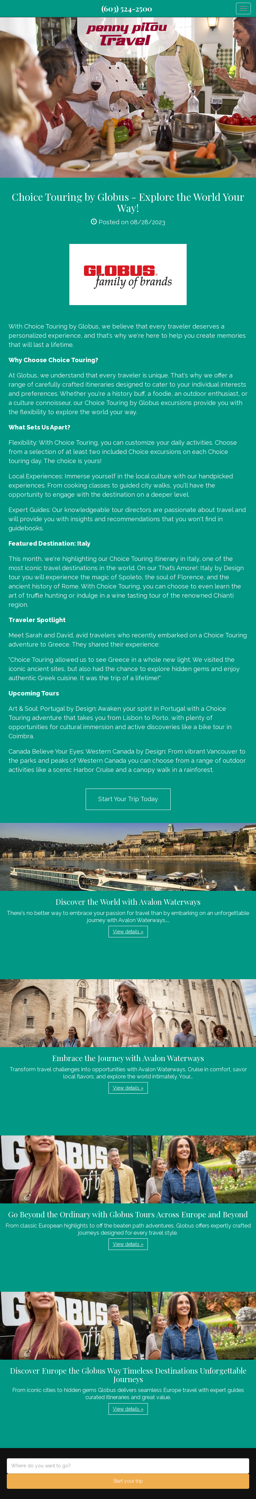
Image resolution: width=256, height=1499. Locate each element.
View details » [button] (128, 931)
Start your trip (128, 1481)
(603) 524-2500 (126, 8)
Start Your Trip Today (128, 799)
